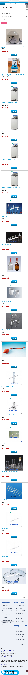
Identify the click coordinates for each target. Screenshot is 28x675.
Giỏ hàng (27, 6)
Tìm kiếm (4, 23)
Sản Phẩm (11, 7)
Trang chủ (4, 7)
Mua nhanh (14, 54)
